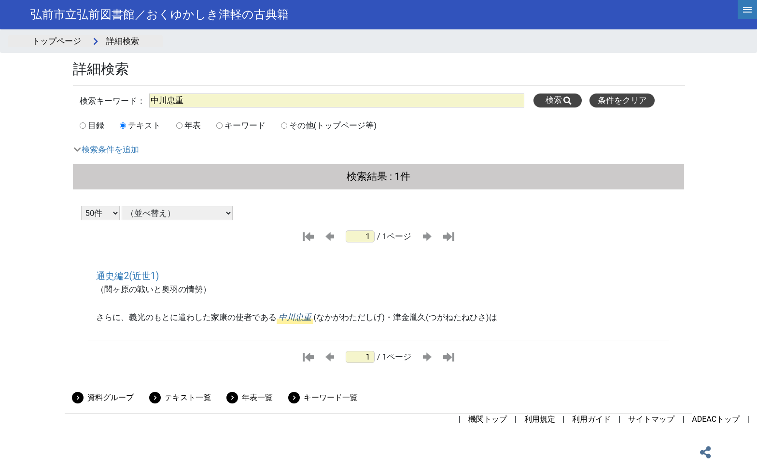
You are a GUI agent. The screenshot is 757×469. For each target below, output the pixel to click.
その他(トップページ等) (333, 125)
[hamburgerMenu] (747, 9)
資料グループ (110, 397)
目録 (96, 125)
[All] (336, 100)
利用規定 (539, 419)
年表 (192, 125)
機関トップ (487, 419)
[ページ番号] (360, 236)
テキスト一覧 (188, 397)
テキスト (144, 125)
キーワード (245, 125)
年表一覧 (257, 397)
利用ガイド (591, 419)
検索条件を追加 (110, 149)
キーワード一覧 (331, 397)
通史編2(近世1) (127, 275)
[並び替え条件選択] (177, 213)
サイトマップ (651, 419)
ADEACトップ (716, 419)
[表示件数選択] (100, 213)
